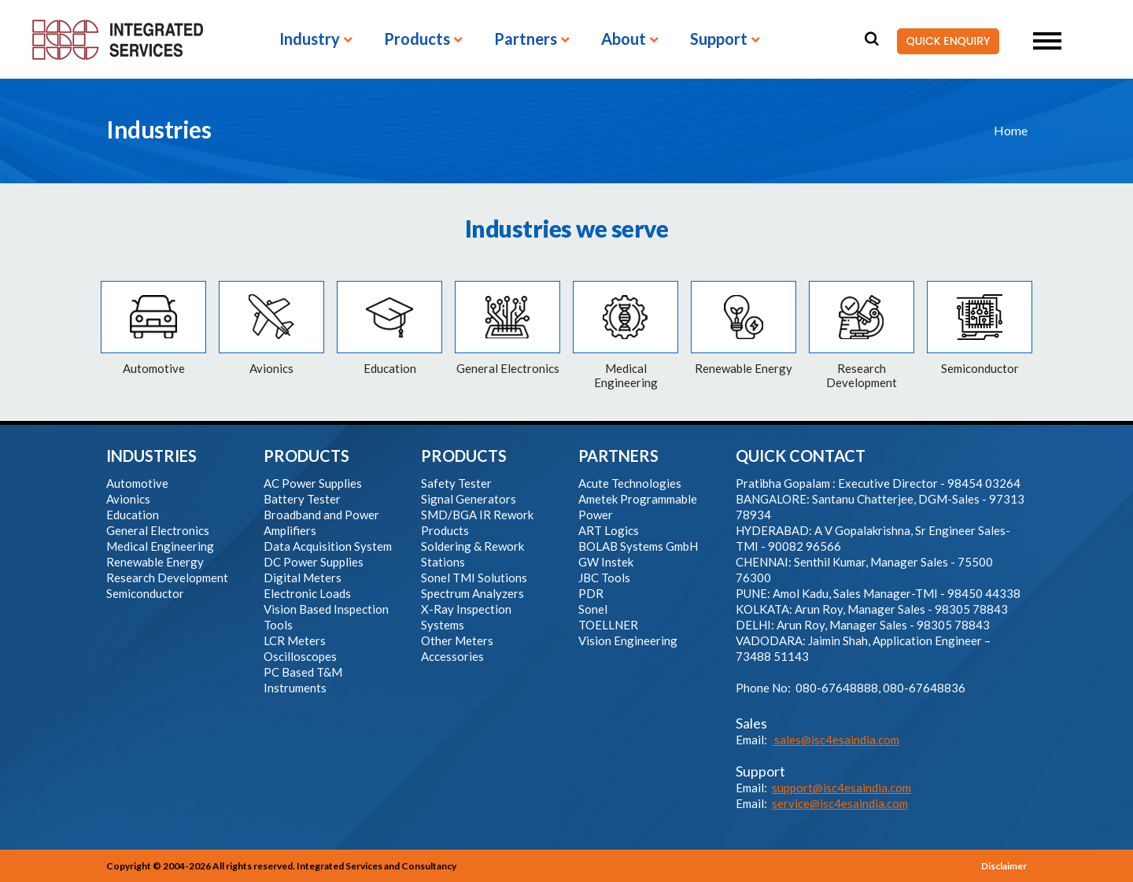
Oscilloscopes (300, 656)
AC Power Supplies (313, 483)
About (623, 39)
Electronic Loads (307, 593)
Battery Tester (302, 499)
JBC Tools (604, 577)
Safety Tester (456, 483)
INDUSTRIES (151, 455)
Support (718, 39)
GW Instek (605, 562)
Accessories (452, 656)
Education (132, 514)
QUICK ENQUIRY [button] (943, 41)
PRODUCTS (306, 455)
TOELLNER (608, 625)
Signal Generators (468, 499)
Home (1011, 130)
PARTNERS (618, 455)
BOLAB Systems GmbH (638, 546)
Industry (309, 39)
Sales (751, 723)
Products (417, 39)
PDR (590, 593)
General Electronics (157, 530)
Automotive (137, 483)
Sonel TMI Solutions (474, 577)
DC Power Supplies (314, 562)
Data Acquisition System (328, 546)
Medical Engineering (160, 546)
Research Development (167, 577)
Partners (525, 39)
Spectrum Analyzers (472, 593)
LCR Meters (295, 640)
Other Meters (457, 640)
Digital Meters (302, 577)
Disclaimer (1004, 866)
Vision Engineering (627, 640)
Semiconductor (145, 593)
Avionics (128, 499)
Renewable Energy (155, 562)
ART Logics (608, 530)
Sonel (592, 609)
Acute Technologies (629, 483)
